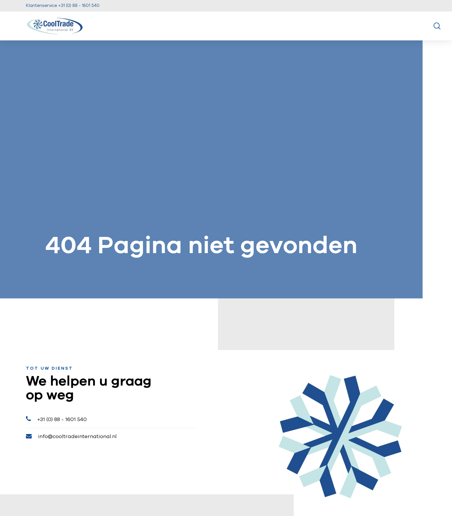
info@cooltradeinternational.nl (71, 436)
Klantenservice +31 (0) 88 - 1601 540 (62, 5)
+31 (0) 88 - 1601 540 (56, 419)
